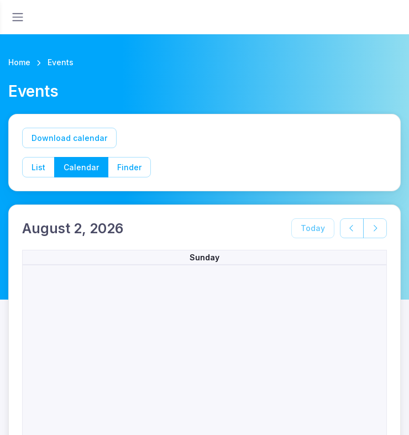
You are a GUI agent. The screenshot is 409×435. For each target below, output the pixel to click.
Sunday (204, 257)
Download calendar (69, 138)
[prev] (352, 228)
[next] (375, 228)
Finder (129, 167)
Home (19, 62)
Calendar (81, 167)
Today (313, 228)
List (38, 167)
